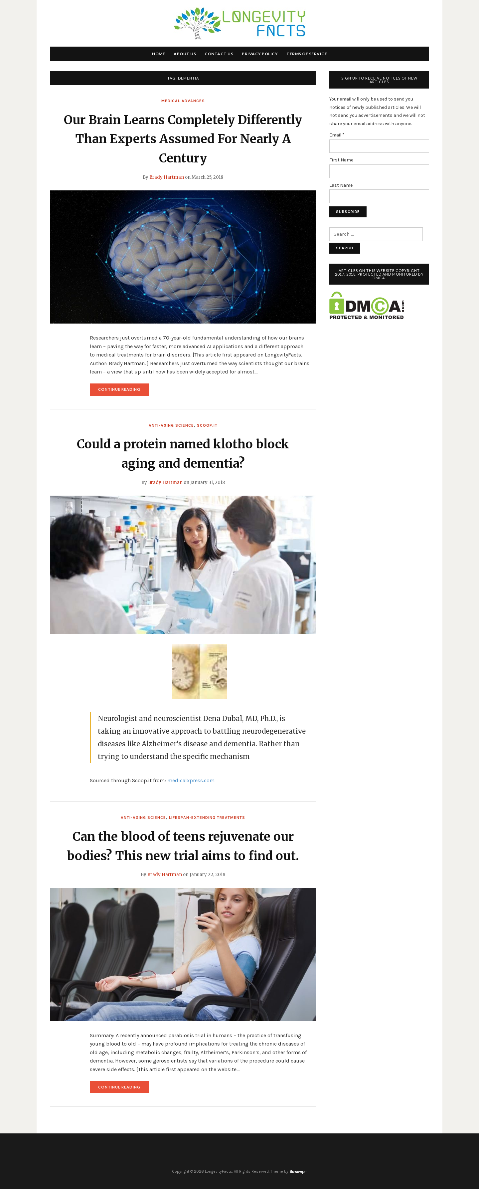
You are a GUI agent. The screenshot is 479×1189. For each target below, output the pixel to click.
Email (337, 135)
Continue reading (123, 391)
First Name (341, 160)
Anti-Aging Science (171, 425)
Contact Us (219, 53)
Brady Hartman (166, 177)
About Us (185, 53)
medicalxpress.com (191, 780)
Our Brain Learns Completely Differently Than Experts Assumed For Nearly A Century (183, 139)
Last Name (341, 185)
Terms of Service (306, 53)
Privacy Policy (260, 53)
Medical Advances (183, 101)
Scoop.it (207, 425)
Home (158, 53)
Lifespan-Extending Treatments (207, 817)
